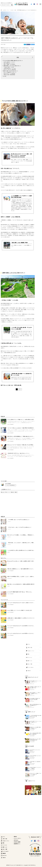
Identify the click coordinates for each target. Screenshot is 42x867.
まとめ (4, 76)
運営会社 (15, 836)
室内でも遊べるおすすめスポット (10, 70)
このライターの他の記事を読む (10, 485)
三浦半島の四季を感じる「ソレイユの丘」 (10, 68)
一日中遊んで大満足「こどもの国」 (9, 67)
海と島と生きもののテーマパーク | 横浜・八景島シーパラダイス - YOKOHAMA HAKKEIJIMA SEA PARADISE (21, 155)
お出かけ (3, 492)
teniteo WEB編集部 (8, 483)
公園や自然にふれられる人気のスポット (12, 65)
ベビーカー (8, 492)
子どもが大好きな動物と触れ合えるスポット (13, 60)
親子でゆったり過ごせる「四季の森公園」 (10, 69)
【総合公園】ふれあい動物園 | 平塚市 (19, 242)
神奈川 (13, 492)
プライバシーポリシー (17, 838)
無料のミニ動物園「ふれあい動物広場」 (10, 64)
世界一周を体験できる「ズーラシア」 (9, 63)
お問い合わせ (16, 840)
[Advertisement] (9, 503)
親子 (16, 492)
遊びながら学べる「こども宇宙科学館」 (10, 73)
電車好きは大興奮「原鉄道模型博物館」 (10, 74)
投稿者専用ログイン (17, 843)
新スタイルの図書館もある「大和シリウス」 (10, 72)
